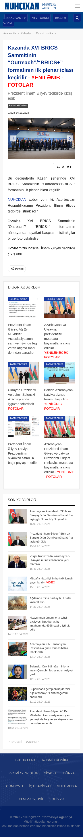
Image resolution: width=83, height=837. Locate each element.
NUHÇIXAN (17, 199)
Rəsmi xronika (18, 105)
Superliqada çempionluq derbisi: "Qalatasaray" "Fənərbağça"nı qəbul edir (50, 693)
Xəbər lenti (26, 760)
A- (58, 167)
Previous (13, 138)
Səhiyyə (56, 799)
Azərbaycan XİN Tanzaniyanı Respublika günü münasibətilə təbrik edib (49, 648)
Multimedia (67, 786)
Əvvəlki (15, 741)
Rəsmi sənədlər (23, 773)
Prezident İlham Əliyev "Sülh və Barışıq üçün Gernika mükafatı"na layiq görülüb (51, 537)
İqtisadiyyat (40, 786)
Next (70, 138)
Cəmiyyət (15, 786)
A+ (69, 167)
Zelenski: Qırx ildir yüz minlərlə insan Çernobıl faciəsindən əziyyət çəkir (51, 670)
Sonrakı (32, 741)
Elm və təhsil (31, 799)
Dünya (69, 773)
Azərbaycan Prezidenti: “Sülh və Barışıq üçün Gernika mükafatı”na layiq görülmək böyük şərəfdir (51, 515)
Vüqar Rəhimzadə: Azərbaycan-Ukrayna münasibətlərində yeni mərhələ (50, 560)
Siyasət (51, 773)
